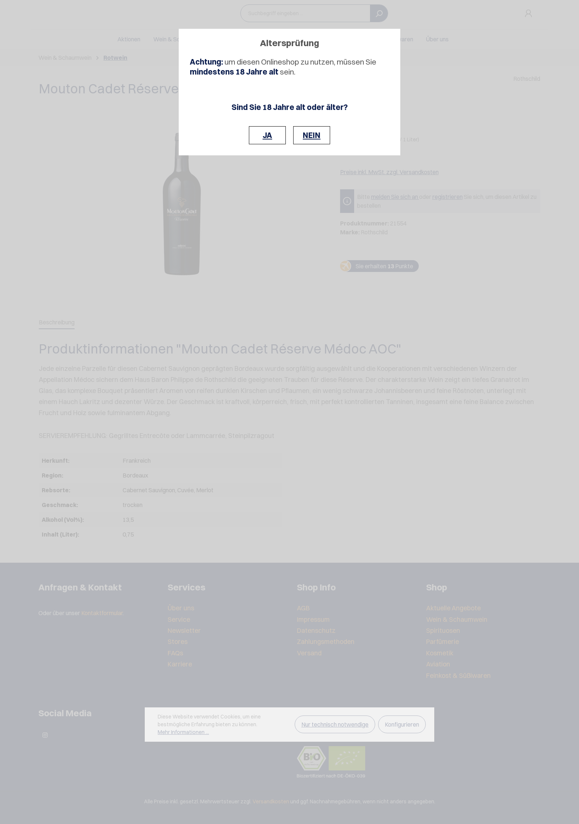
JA (267, 135)
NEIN (312, 135)
